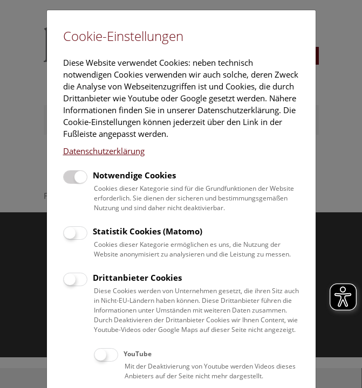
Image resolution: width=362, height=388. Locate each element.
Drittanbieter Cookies (137, 277)
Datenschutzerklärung (104, 151)
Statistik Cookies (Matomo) (147, 231)
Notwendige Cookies (134, 175)
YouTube (138, 353)
